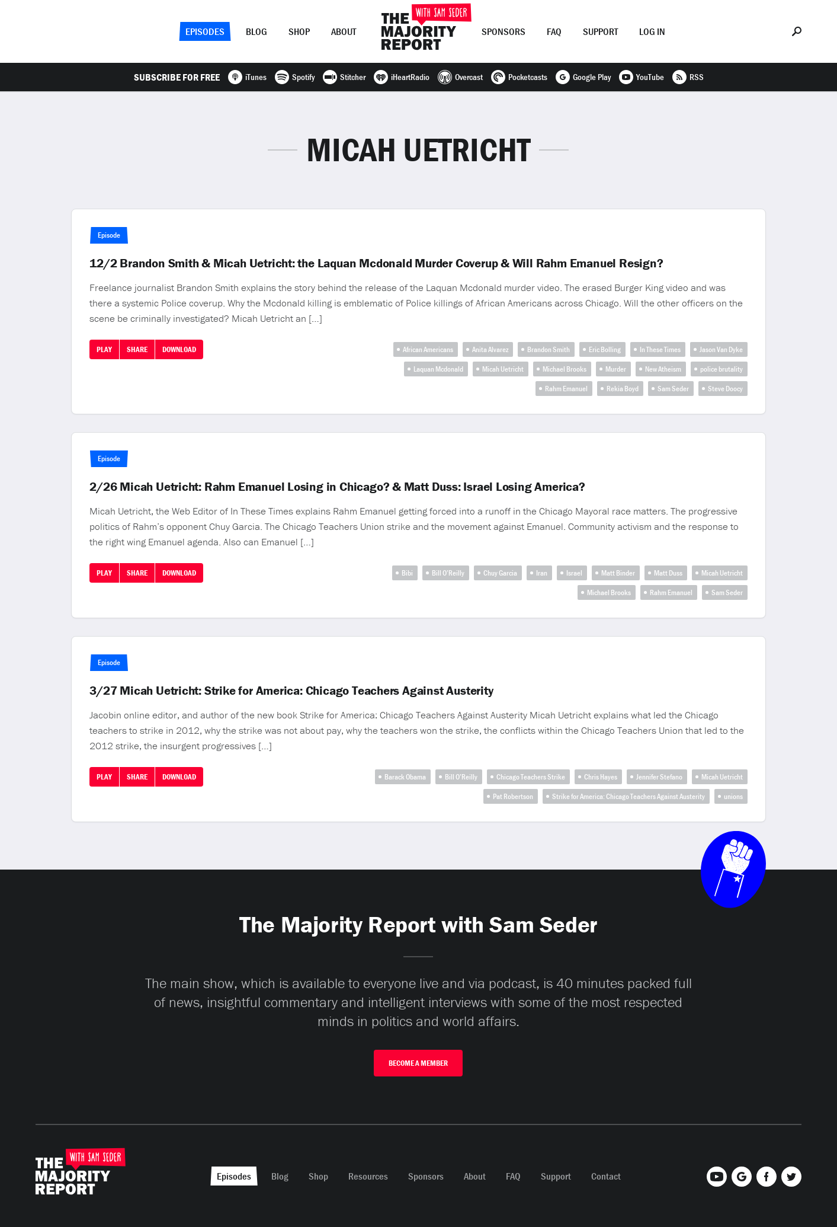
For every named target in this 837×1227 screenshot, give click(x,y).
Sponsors (503, 31)
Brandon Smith (548, 349)
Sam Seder (673, 389)
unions (733, 796)
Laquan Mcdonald (438, 369)
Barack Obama (405, 777)
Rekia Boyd (623, 389)
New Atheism (663, 369)
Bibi (407, 573)
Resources (368, 1176)
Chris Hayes (600, 777)
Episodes (205, 31)
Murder (615, 369)
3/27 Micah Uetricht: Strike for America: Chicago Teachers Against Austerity (291, 690)
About (343, 31)
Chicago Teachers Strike (530, 777)
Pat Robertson (513, 796)
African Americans (428, 349)
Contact (606, 1176)
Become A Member (418, 1063)
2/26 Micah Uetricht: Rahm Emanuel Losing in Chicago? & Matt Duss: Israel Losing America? (337, 487)
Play (104, 349)
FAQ (554, 31)
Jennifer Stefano (659, 777)
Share (137, 349)
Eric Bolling (605, 349)
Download (179, 349)
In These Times (660, 349)
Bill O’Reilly (448, 573)
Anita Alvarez (490, 349)
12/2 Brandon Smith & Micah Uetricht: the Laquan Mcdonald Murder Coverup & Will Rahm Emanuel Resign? (376, 263)
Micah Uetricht (503, 369)
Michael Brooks (564, 369)
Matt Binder (618, 573)
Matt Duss (668, 573)
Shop (299, 31)
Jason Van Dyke (721, 349)
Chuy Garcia (500, 573)
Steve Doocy (725, 389)
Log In (652, 31)
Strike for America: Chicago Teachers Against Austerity (628, 796)
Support (600, 31)
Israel (574, 573)
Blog (256, 31)
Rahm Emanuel (566, 389)
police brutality (721, 369)
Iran (541, 573)
